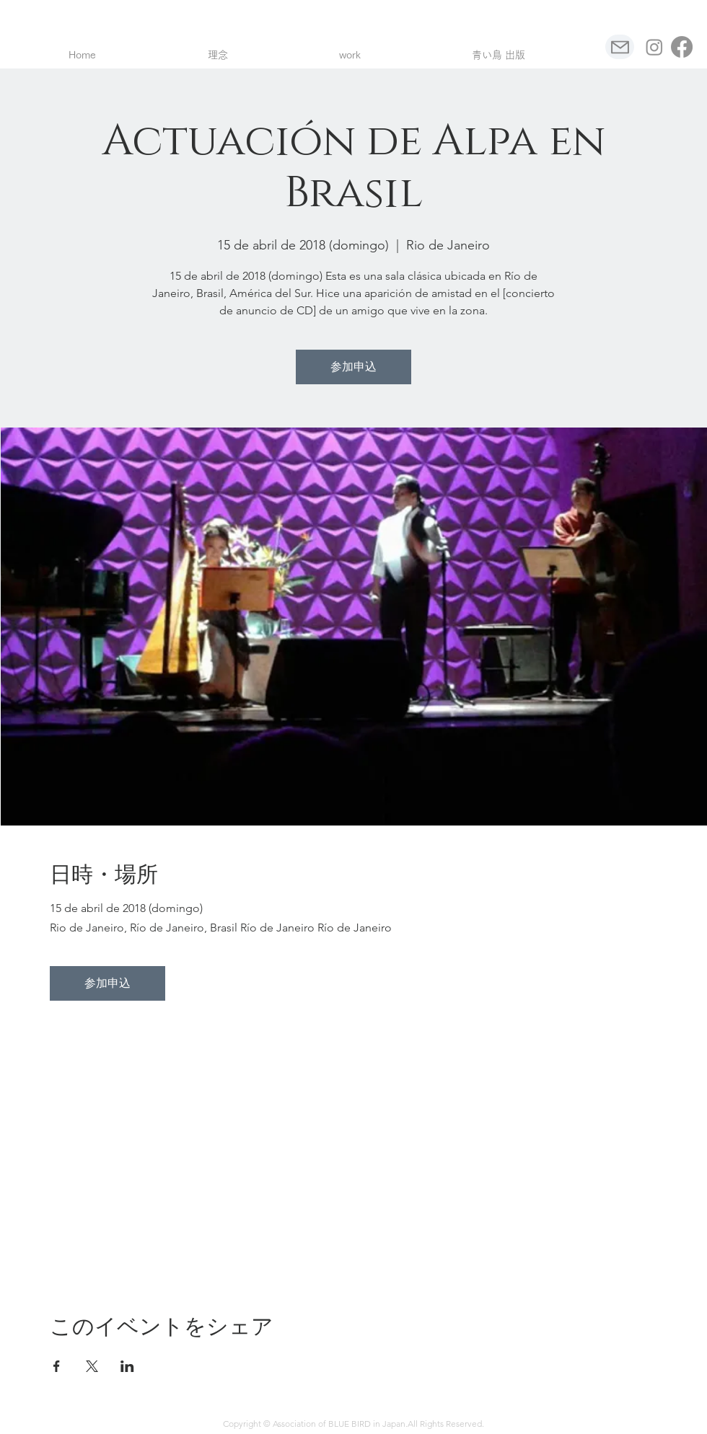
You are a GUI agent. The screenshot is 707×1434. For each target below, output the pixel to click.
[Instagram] (654, 47)
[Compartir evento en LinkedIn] (127, 1366)
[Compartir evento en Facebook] (56, 1366)
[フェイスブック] (682, 47)
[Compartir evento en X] (92, 1366)
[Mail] (619, 47)
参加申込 (353, 366)
